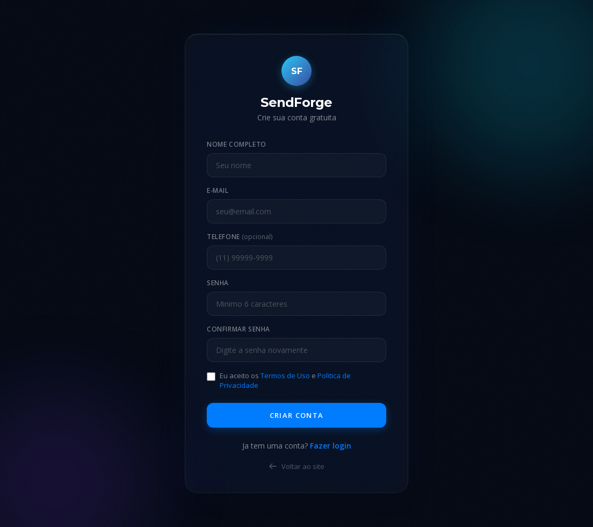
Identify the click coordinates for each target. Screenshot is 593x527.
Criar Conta (296, 415)
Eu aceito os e (285, 380)
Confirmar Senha (238, 329)
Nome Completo (236, 144)
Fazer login (330, 446)
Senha (218, 282)
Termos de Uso (285, 375)
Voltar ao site (296, 466)
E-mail (218, 190)
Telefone (240, 236)
